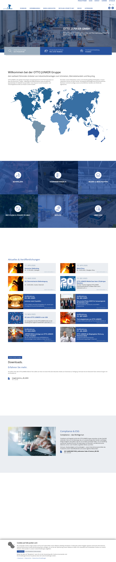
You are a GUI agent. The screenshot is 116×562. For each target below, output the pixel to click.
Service (79, 8)
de (110, 4)
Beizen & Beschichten (49, 8)
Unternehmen (89, 8)
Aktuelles (112, 0)
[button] (8, 31)
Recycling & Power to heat (66, 8)
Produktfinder (82, 0)
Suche (90, 0)
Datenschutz (28, 558)
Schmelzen (23, 8)
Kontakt (96, 0)
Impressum (20, 558)
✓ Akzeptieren (21, 551)
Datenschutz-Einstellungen (39, 558)
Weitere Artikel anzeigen (15, 357)
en (113, 4)
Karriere (104, 0)
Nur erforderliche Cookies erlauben (33, 551)
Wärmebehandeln (35, 8)
